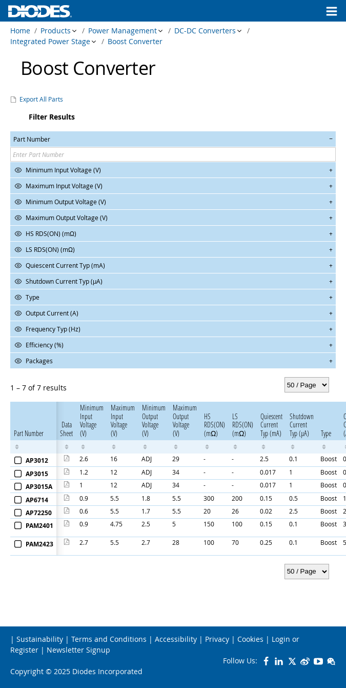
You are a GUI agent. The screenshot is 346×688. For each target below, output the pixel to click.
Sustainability (39, 639)
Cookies (250, 639)
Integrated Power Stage (50, 41)
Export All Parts (41, 99)
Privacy (217, 639)
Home (20, 30)
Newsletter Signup (78, 650)
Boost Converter (135, 41)
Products (55, 30)
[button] (173, 139)
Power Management (122, 30)
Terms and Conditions (109, 639)
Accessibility (176, 639)
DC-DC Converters (205, 30)
